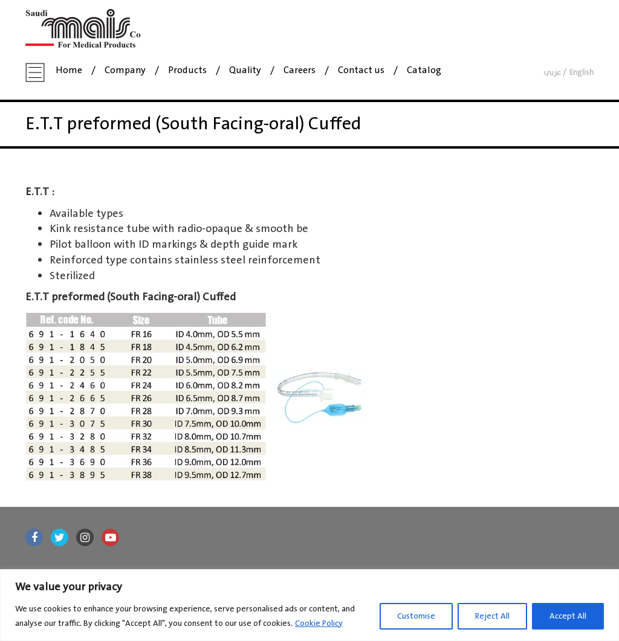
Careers (300, 70)
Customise (416, 616)
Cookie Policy (319, 623)
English (581, 72)
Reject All (492, 616)
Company (125, 70)
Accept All (567, 616)
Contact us (361, 70)
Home (69, 70)
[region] (309, 605)
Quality (245, 70)
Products (187, 70)
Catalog (424, 70)
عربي (552, 72)
